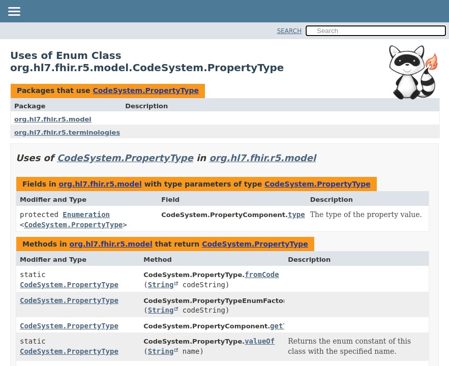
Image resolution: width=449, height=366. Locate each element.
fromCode (262, 274)
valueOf (260, 341)
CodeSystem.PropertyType (146, 90)
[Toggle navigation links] (13, 12)
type (296, 214)
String (161, 285)
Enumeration (86, 214)
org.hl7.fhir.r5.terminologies (67, 132)
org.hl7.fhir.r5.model (53, 119)
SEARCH (289, 31)
